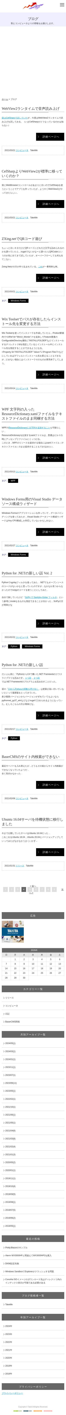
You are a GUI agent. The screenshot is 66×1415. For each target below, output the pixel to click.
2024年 (8, 1326)
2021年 (8, 1350)
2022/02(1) (10, 1099)
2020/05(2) (10, 1162)
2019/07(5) (10, 1210)
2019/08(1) (10, 1202)
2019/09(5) (10, 1194)
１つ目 (28, 678)
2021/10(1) (10, 1107)
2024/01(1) (10, 1059)
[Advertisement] (33, 63)
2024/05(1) (10, 1043)
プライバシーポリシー (12, 1393)
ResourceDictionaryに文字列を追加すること (29, 427)
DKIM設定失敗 (12, 1263)
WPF (13, 481)
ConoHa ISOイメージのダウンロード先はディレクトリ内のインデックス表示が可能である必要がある (33, 1281)
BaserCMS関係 (12, 1022)
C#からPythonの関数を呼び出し (23, 689)
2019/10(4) (10, 1186)
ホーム (5, 99)
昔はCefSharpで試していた (15, 118)
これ (40, 266)
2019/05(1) (10, 1226)
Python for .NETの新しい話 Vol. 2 (27, 573)
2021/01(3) (10, 1154)
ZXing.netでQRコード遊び (22, 239)
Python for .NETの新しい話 (22, 665)
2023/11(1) (10, 1067)
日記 (7, 1014)
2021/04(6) (10, 1130)
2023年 (8, 1334)
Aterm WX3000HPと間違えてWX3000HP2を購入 (28, 1255)
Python (14, 646)
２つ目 (36, 678)
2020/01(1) (10, 1170)
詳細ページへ (51, 136)
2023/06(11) (11, 1083)
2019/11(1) (10, 1178)
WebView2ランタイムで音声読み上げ (30, 108)
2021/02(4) (10, 1146)
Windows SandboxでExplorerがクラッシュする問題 (29, 1271)
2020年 (8, 1358)
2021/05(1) (10, 1122)
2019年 (8, 1366)
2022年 (8, 1342)
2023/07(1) (10, 1075)
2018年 (8, 1373)
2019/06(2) (10, 1218)
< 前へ (33, 886)
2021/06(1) (10, 1115)
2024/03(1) (10, 1051)
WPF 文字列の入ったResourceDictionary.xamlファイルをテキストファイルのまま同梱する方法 (32, 413)
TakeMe (9, 1304)
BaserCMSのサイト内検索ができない (30, 757)
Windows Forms (18, 300)
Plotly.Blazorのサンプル (16, 1247)
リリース (20, 866)
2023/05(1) (10, 1091)
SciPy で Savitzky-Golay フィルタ (41, 597)
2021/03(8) (10, 1138)
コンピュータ (22, 150)
